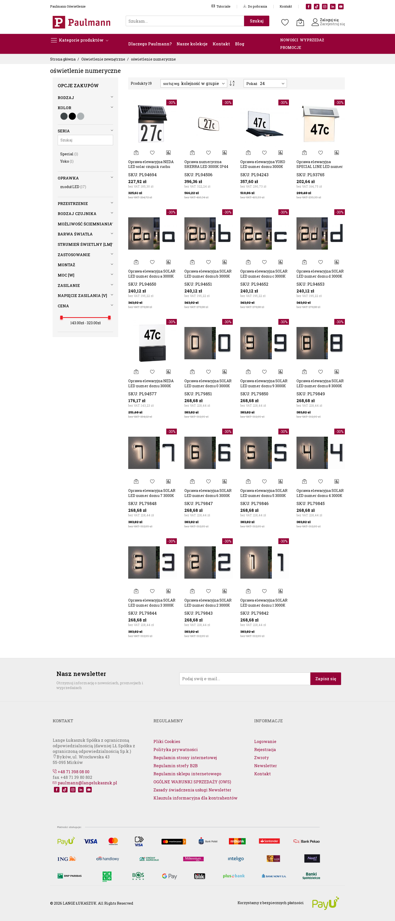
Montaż (66, 264)
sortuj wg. (171, 83)
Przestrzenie (73, 203)
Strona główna (63, 59)
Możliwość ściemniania (85, 223)
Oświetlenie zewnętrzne (103, 59)
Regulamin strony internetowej (185, 757)
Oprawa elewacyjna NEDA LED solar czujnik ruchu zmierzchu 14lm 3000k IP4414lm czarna (151, 169)
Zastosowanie (74, 254)
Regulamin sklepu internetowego (187, 773)
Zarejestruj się (332, 23)
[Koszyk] (300, 22)
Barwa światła (75, 233)
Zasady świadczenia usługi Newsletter (192, 789)
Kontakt (286, 6)
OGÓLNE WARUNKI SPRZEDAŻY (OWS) (192, 781)
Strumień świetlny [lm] (85, 244)
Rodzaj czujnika (77, 213)
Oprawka (68, 178)
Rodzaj (66, 97)
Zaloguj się (329, 19)
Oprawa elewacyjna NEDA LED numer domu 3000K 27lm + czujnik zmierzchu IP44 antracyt (152, 388)
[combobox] (185, 21)
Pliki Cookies (166, 741)
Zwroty (261, 757)
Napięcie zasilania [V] (82, 295)
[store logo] (83, 22)
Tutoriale (221, 6)
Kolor (64, 107)
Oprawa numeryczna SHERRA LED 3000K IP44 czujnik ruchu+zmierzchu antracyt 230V (207, 169)
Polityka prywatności (175, 749)
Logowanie (265, 741)
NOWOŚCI (289, 40)
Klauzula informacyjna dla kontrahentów (195, 797)
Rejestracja (265, 749)
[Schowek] (285, 22)
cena (63, 305)
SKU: (133, 174)
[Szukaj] (85, 140)
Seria (64, 130)
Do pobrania (255, 6)
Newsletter (265, 765)
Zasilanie (69, 285)
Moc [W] (66, 275)
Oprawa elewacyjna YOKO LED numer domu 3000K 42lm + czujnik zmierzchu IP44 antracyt (264, 169)
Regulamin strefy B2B (175, 765)
